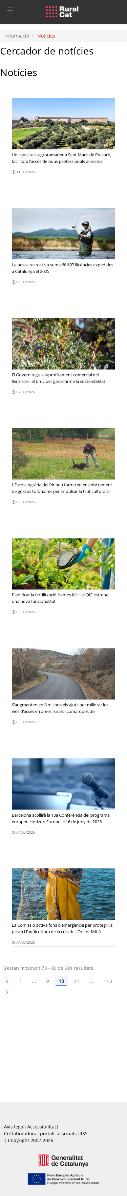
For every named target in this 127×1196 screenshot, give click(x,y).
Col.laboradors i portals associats (40, 1133)
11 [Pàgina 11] (76, 981)
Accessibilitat (41, 1127)
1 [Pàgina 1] (20, 981)
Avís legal (14, 1127)
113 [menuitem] (108, 981)
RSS (83, 1133)
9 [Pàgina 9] (47, 981)
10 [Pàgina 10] (61, 981)
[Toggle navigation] (10, 10)
